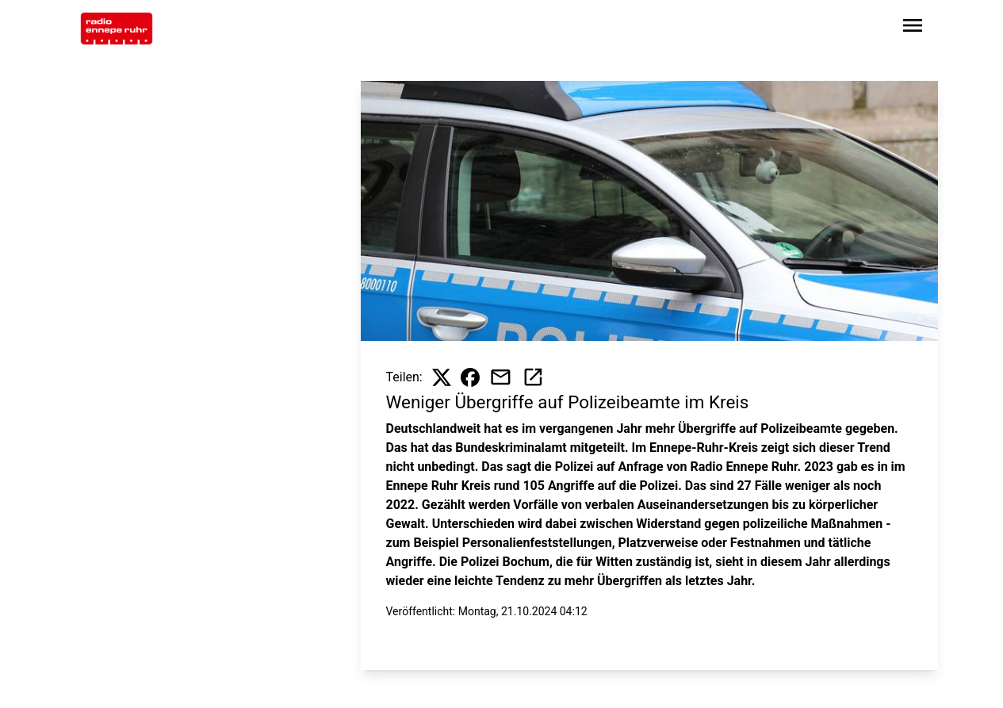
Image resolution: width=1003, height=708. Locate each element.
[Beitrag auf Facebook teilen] (470, 377)
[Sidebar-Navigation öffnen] (912, 28)
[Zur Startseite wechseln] (116, 28)
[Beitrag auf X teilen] (441, 377)
